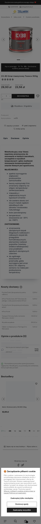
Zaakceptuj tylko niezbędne (21, 498)
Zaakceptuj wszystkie (22, 510)
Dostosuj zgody (21, 504)
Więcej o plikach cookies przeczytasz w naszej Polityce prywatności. (19, 492)
